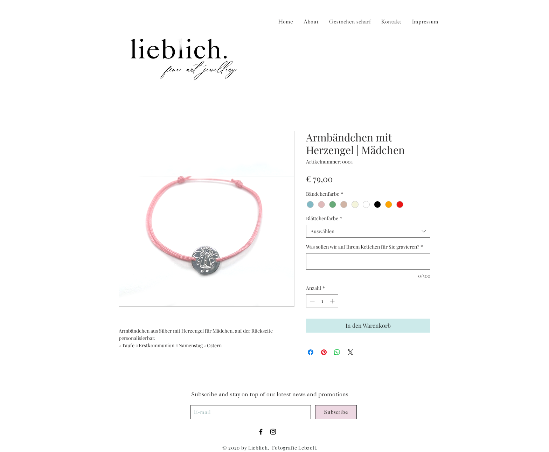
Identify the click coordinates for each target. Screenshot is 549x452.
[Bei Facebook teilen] (310, 352)
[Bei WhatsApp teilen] (337, 352)
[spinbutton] (322, 301)
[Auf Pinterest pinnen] (324, 352)
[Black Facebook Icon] (261, 432)
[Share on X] (350, 352)
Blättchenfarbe (324, 218)
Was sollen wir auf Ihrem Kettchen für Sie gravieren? (364, 246)
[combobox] (368, 231)
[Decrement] (311, 301)
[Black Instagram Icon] (273, 432)
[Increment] (332, 301)
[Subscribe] (336, 412)
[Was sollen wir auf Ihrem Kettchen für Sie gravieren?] (368, 261)
